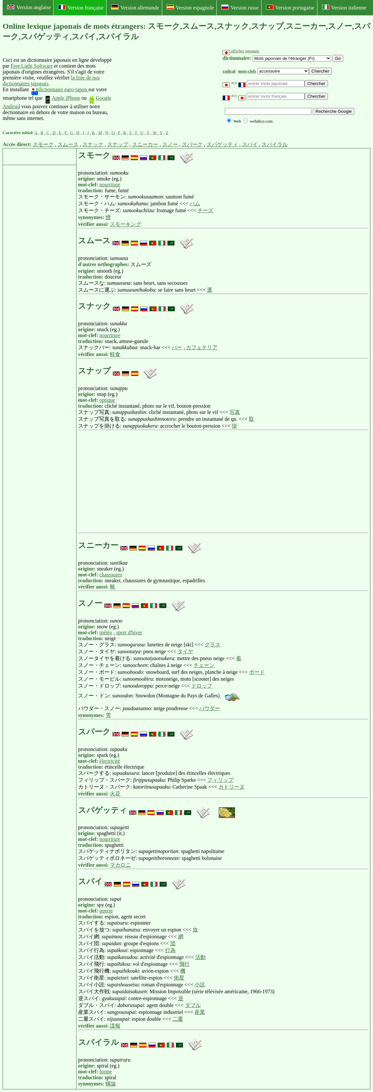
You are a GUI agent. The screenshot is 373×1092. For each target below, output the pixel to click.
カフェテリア (201, 347)
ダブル (193, 1005)
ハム (195, 203)
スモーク (43, 144)
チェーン (204, 665)
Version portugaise (290, 7)
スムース (68, 144)
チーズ (205, 210)
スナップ (117, 144)
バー (177, 347)
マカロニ (120, 865)
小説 (200, 984)
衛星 (179, 978)
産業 (200, 1012)
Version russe (240, 7)
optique (107, 400)
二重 (178, 1019)
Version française (81, 7)
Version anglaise (29, 7)
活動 (200, 957)
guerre (106, 910)
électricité (109, 761)
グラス (212, 644)
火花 (115, 793)
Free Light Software (31, 66)
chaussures (110, 574)
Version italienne (344, 7)
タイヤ (185, 651)
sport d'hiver (129, 632)
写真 (234, 412)
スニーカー (145, 144)
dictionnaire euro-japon (59, 89)
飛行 (184, 964)
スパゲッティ (222, 144)
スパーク (192, 144)
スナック (92, 144)
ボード (257, 672)
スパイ (250, 144)
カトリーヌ (231, 787)
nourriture (109, 184)
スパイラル (275, 144)
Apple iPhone (62, 98)
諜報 (115, 1026)
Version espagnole (190, 7)
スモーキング (125, 224)
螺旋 (111, 1083)
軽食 (115, 354)
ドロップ (201, 686)
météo (105, 632)
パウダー (209, 708)
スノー (170, 144)
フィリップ (220, 780)
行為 (170, 950)
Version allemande (135, 7)
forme (105, 1071)
